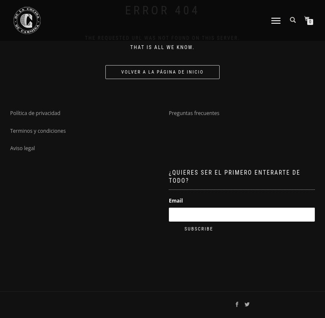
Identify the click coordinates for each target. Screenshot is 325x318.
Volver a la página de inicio (162, 72)
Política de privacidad (35, 113)
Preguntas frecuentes (194, 113)
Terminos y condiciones (38, 130)
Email (176, 200)
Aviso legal (22, 148)
